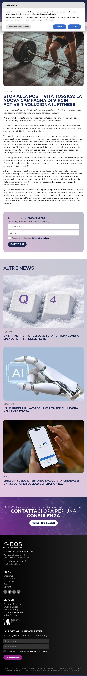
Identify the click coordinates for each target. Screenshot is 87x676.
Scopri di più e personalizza (18, 27)
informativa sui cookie (48, 14)
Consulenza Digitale (13, 612)
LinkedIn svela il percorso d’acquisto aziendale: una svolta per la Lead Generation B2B (41, 482)
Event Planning (11, 610)
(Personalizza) (68, 668)
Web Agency (78, 668)
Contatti (7, 587)
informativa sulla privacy (42, 238)
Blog (5, 584)
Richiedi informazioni (43, 523)
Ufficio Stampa (10, 615)
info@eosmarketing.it (16, 561)
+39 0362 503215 (12, 564)
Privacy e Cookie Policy (56, 668)
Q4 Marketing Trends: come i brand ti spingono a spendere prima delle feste (41, 337)
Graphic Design (11, 607)
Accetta (74, 27)
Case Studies (9, 579)
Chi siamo (8, 576)
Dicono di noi (9, 581)
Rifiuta (59, 27)
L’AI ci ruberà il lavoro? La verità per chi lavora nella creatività (40, 410)
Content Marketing (12, 604)
